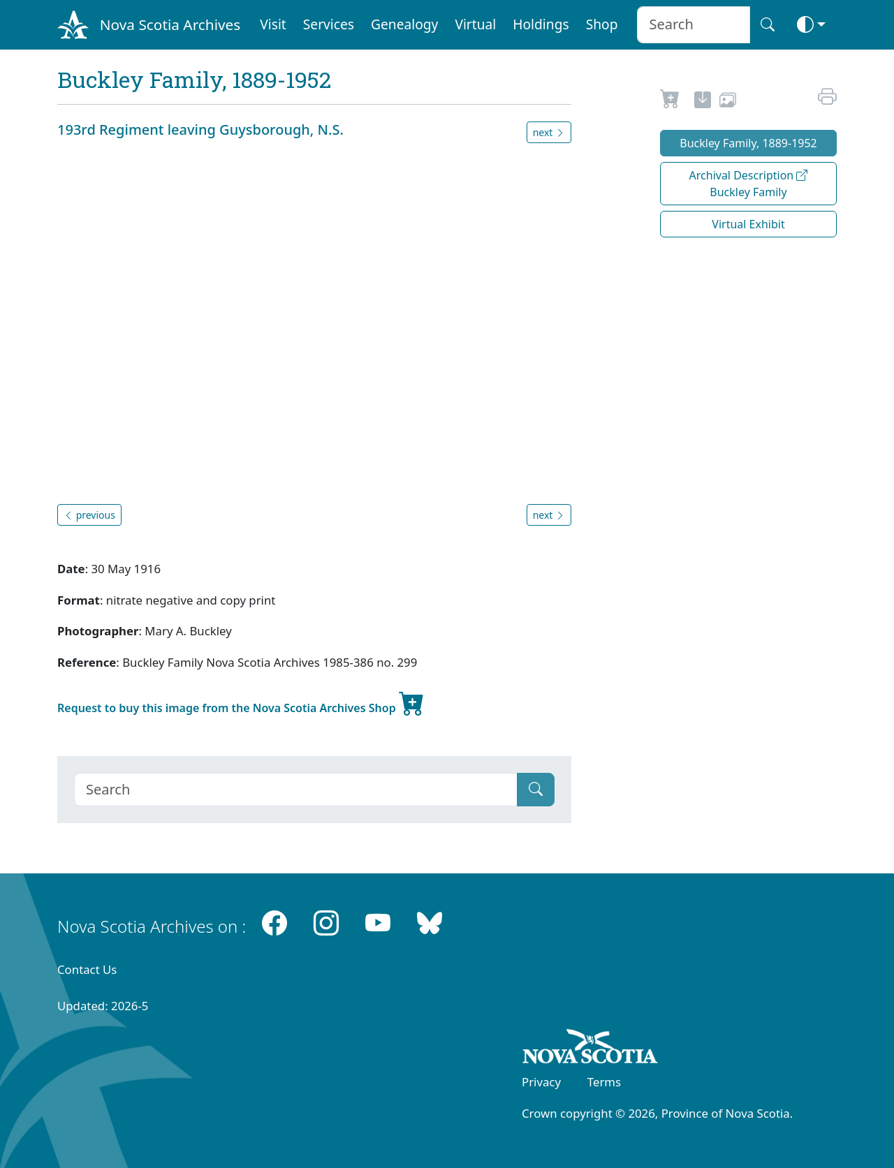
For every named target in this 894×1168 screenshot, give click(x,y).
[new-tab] (702, 102)
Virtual (475, 24)
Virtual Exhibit (748, 224)
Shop (602, 24)
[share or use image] (727, 102)
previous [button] (89, 515)
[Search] (296, 789)
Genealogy (404, 24)
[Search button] (767, 24)
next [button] (549, 132)
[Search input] (693, 24)
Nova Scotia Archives (170, 24)
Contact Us (87, 969)
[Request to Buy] (670, 102)
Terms (604, 1082)
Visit (273, 24)
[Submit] (536, 789)
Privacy (541, 1082)
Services (328, 24)
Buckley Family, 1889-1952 (748, 143)
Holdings (541, 24)
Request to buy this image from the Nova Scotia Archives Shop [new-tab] (241, 702)
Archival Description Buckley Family (748, 184)
